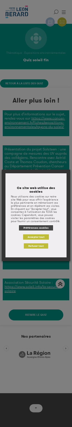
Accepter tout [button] (36, 236)
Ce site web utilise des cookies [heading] (36, 189)
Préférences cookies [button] (36, 227)
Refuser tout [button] (36, 245)
